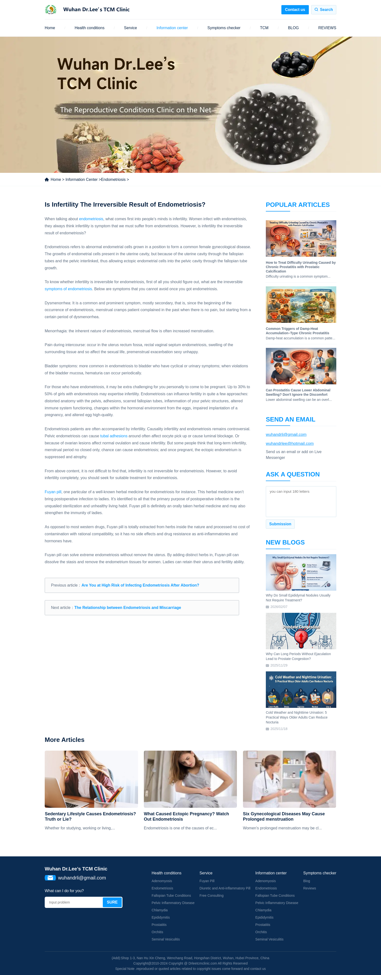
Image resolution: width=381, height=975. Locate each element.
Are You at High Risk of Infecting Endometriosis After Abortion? (140, 585)
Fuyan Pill (206, 881)
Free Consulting (211, 895)
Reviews (309, 888)
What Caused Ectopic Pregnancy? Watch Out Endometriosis (186, 816)
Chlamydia (160, 910)
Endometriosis (113, 179)
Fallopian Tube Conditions (171, 895)
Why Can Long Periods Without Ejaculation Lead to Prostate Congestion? (298, 656)
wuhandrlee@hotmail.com (290, 443)
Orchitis (157, 932)
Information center (172, 28)
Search (326, 10)
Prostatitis (159, 925)
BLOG (293, 28)
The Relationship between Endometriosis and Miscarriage (127, 608)
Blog (306, 881)
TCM (264, 28)
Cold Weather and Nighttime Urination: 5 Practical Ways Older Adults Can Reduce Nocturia (297, 717)
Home (50, 28)
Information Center (81, 179)
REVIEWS (327, 28)
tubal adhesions (114, 436)
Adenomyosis (162, 881)
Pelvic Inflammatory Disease (173, 903)
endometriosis (91, 219)
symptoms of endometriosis (68, 289)
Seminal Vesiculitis (166, 939)
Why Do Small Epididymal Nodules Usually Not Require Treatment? (298, 597)
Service (130, 28)
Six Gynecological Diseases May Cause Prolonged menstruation (284, 816)
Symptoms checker (224, 28)
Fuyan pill (53, 492)
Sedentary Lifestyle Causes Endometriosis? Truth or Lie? (90, 816)
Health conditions (89, 28)
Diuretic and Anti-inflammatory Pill (224, 888)
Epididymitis (161, 917)
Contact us (295, 10)
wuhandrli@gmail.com (286, 434)
